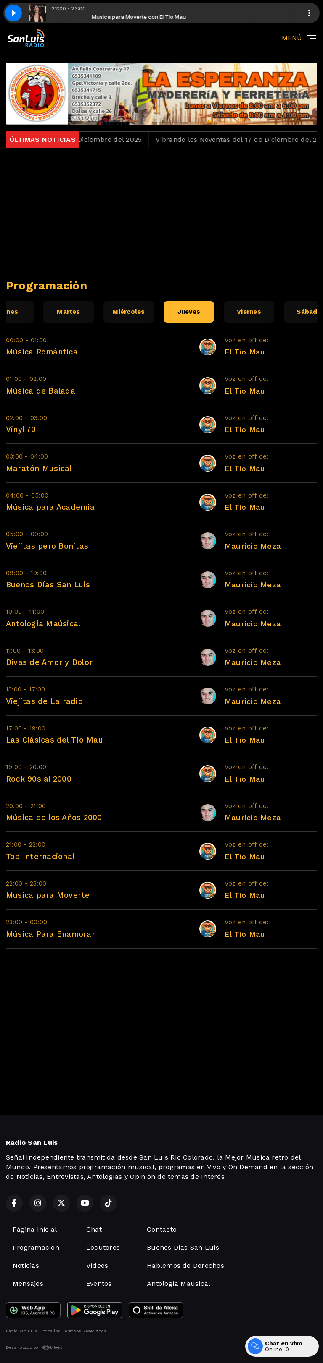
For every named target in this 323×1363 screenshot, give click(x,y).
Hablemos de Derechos (185, 1265)
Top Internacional (40, 856)
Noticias (26, 1265)
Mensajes (28, 1283)
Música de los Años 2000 (54, 817)
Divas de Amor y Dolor (49, 662)
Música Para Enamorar (50, 934)
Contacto (162, 1229)
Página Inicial (35, 1229)
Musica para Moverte (48, 895)
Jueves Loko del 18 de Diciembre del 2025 (82, 139)
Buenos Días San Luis (48, 584)
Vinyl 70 (21, 429)
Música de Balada (40, 390)
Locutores (103, 1247)
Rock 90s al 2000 (38, 778)
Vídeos (97, 1265)
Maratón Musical (39, 468)
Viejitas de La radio (44, 701)
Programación (36, 1247)
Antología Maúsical (43, 623)
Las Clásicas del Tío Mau (54, 739)
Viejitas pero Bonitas (47, 546)
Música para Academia (50, 507)
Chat (94, 1229)
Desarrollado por (34, 1347)
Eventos (99, 1283)
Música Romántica (42, 351)
